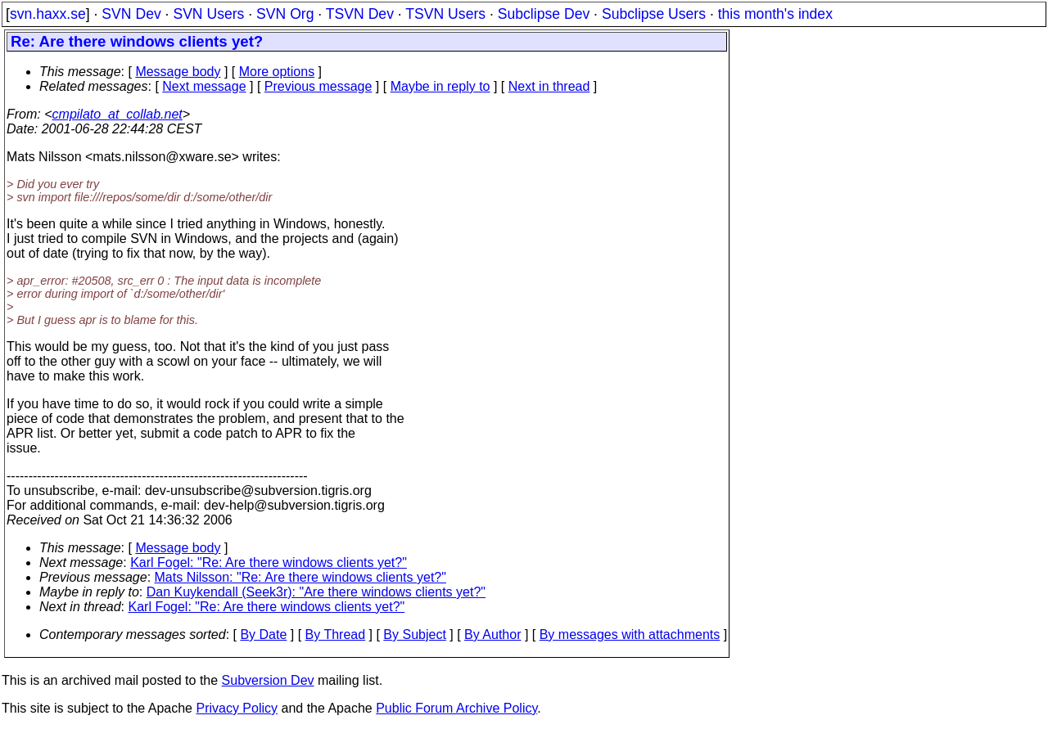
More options (277, 72)
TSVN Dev (360, 14)
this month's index (775, 14)
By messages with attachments (630, 634)
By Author (492, 634)
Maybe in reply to (440, 86)
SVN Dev (131, 14)
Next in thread (549, 86)
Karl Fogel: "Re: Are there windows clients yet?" (268, 562)
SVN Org (285, 14)
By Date (263, 634)
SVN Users (208, 14)
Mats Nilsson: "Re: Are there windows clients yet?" (300, 577)
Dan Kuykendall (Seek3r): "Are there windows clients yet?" (316, 592)
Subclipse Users (654, 14)
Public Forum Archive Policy (456, 708)
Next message (204, 86)
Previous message (318, 86)
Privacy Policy (237, 708)
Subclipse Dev (544, 14)
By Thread (335, 634)
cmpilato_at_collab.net (117, 114)
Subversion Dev (268, 680)
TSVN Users (445, 14)
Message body (177, 72)
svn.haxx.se (48, 14)
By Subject (414, 634)
